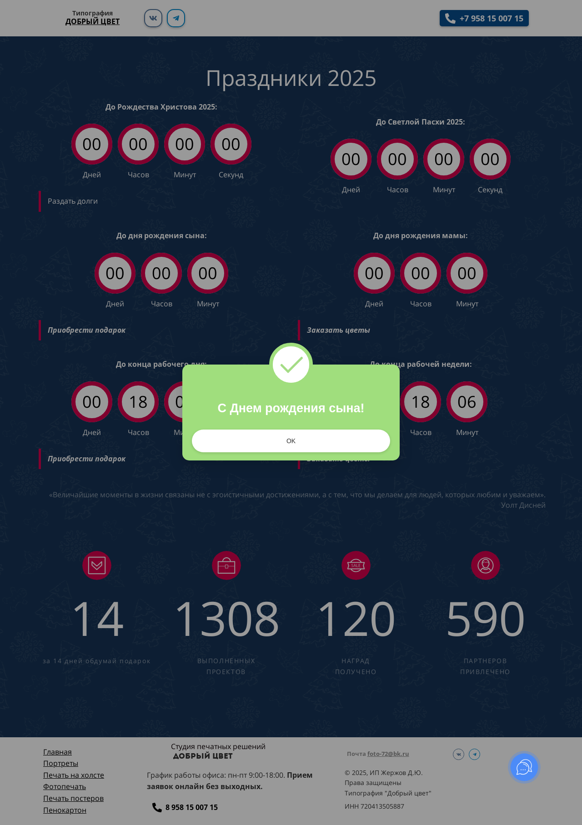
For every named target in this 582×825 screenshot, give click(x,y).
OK (291, 441)
